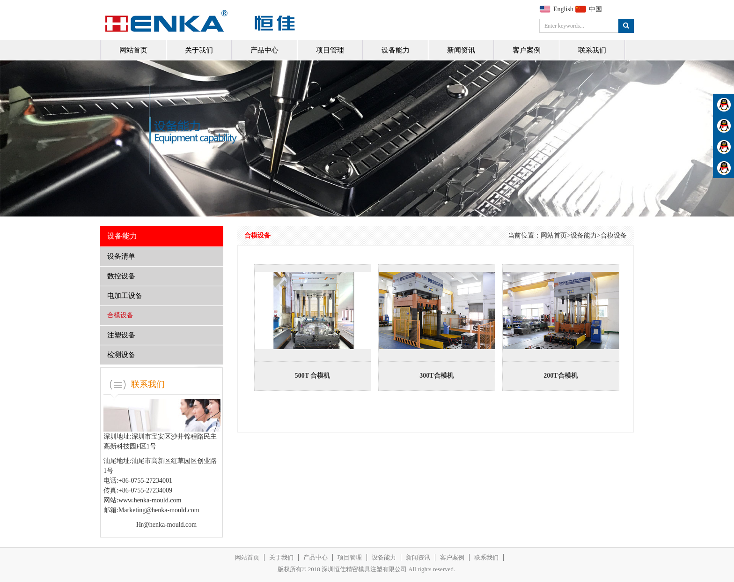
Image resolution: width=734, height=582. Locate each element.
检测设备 (121, 354)
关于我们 (199, 50)
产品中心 (264, 50)
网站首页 (133, 50)
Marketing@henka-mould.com (158, 510)
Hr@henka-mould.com (166, 524)
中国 (595, 9)
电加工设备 (124, 295)
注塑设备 (121, 335)
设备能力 (396, 50)
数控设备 (121, 276)
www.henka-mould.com (149, 500)
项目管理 (330, 50)
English (563, 9)
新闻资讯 (461, 50)
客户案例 (527, 50)
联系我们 (592, 50)
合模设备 (120, 315)
